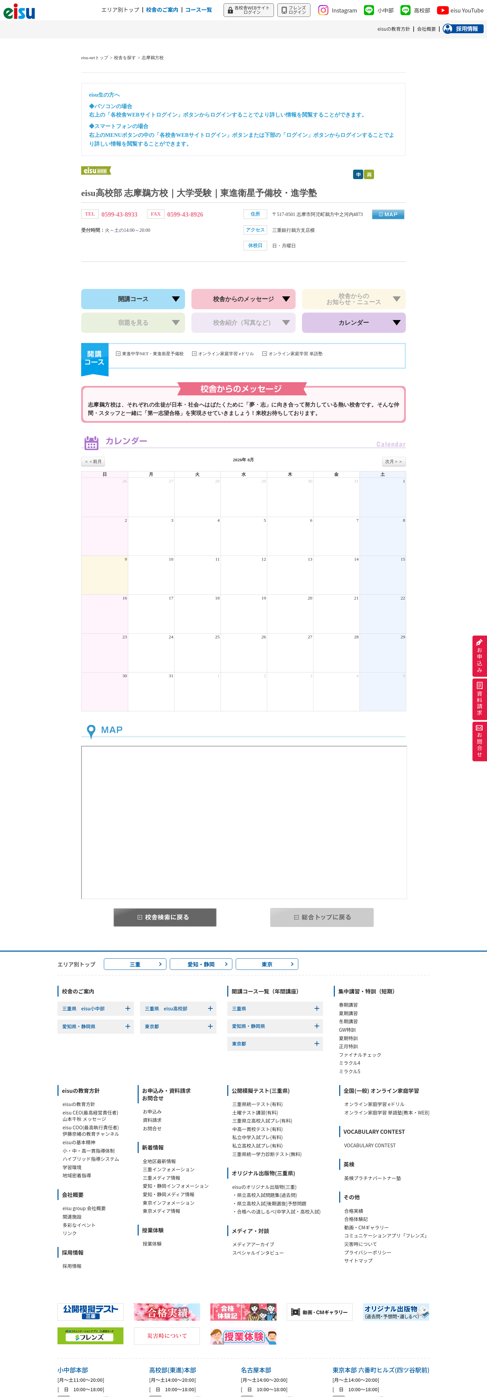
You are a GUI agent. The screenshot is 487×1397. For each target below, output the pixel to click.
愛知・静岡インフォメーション (176, 1186)
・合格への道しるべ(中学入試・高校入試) (276, 1211)
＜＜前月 (93, 461)
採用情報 (72, 1266)
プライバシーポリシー (368, 1252)
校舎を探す (125, 57)
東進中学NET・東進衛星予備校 (153, 353)
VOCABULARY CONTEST (370, 1145)
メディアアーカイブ (253, 1244)
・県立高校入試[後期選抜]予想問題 (269, 1203)
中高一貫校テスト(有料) (257, 1129)
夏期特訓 (348, 1038)
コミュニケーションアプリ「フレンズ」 (386, 1235)
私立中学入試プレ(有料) (257, 1137)
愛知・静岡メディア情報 (168, 1194)
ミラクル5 (349, 1071)
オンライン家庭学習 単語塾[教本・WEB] (387, 1112)
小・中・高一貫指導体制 (89, 1151)
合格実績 (353, 1211)
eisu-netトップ (94, 57)
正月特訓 (348, 1046)
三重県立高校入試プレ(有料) (262, 1121)
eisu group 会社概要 (84, 1208)
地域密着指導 (77, 1175)
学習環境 (72, 1167)
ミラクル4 (349, 1063)
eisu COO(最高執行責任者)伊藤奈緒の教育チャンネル (91, 1130)
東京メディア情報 (161, 1211)
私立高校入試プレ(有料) (257, 1146)
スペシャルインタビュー (258, 1253)
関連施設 (72, 1217)
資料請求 (480, 699)
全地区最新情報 (159, 1161)
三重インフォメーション (168, 1169)
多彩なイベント (79, 1225)
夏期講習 (348, 1013)
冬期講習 (348, 1021)
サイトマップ (358, 1260)
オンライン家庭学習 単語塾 (295, 353)
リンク (70, 1233)
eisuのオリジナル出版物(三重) (264, 1187)
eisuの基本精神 (79, 1142)
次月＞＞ (394, 461)
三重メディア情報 (161, 1178)
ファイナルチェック (360, 1055)
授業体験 (152, 1244)
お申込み (480, 656)
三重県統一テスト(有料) (257, 1104)
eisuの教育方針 (79, 1104)
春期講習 (348, 1005)
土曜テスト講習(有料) (255, 1112)
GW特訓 (347, 1030)
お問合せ (480, 741)
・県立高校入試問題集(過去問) (264, 1195)
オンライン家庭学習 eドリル (226, 353)
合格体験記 (356, 1219)
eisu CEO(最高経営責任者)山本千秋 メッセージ (90, 1116)
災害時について (360, 1244)
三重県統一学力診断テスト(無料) (267, 1154)
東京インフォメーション (168, 1203)
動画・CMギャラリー (366, 1227)
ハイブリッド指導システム (91, 1159)
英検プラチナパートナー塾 (372, 1178)
